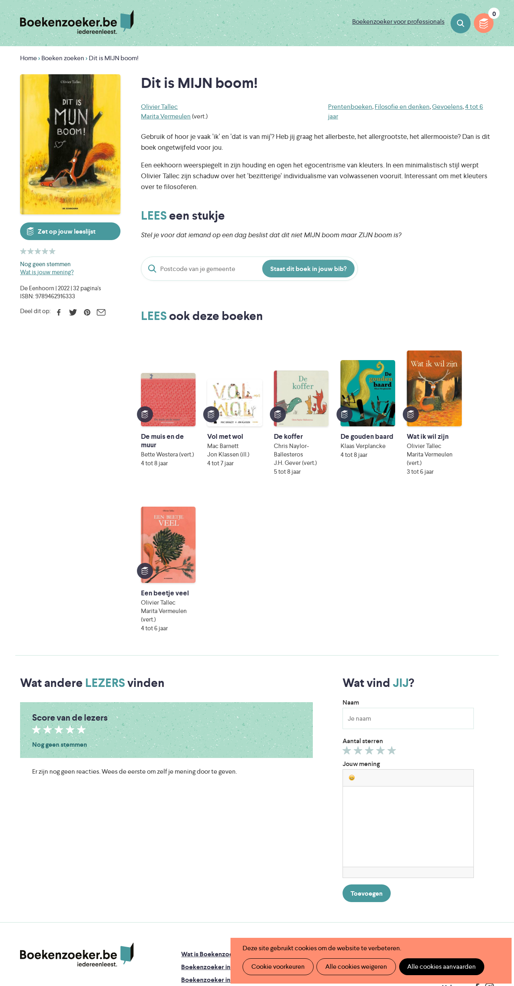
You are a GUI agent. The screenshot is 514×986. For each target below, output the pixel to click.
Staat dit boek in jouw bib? (308, 269)
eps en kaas (385, 919)
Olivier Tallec (159, 106)
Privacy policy (474, 796)
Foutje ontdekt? (310, 797)
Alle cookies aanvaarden (440, 966)
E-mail (101, 312)
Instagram (486, 831)
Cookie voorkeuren (277, 966)
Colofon (299, 836)
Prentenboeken (350, 106)
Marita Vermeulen (166, 116)
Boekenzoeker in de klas (216, 810)
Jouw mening (361, 607)
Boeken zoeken (461, 23)
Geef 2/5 (359, 596)
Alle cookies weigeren (355, 966)
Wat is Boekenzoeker (212, 797)
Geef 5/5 (393, 596)
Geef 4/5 (381, 596)
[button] (351, 621)
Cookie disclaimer (468, 805)
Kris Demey (312, 919)
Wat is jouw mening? (46, 272)
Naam (351, 546)
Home (28, 58)
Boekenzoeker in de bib (215, 823)
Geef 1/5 (348, 596)
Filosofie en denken (402, 106)
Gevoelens (447, 106)
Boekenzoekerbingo (211, 836)
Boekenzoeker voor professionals (398, 21)
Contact (299, 849)
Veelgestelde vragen (210, 862)
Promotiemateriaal (208, 849)
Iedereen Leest (297, 886)
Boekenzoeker (77, 22)
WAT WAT (254, 908)
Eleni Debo (241, 919)
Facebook (59, 312)
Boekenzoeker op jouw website (333, 810)
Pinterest (87, 312)
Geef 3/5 (370, 596)
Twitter (73, 312)
